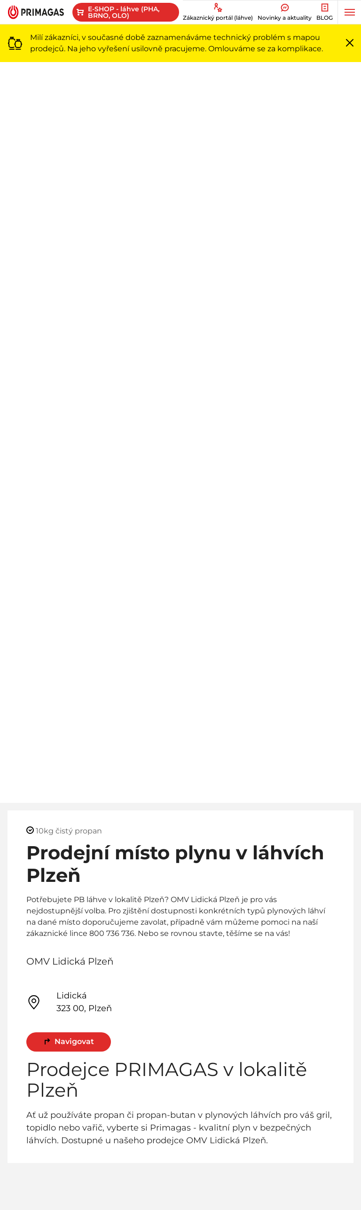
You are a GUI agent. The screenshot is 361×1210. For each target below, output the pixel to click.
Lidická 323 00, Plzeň (69, 1002)
